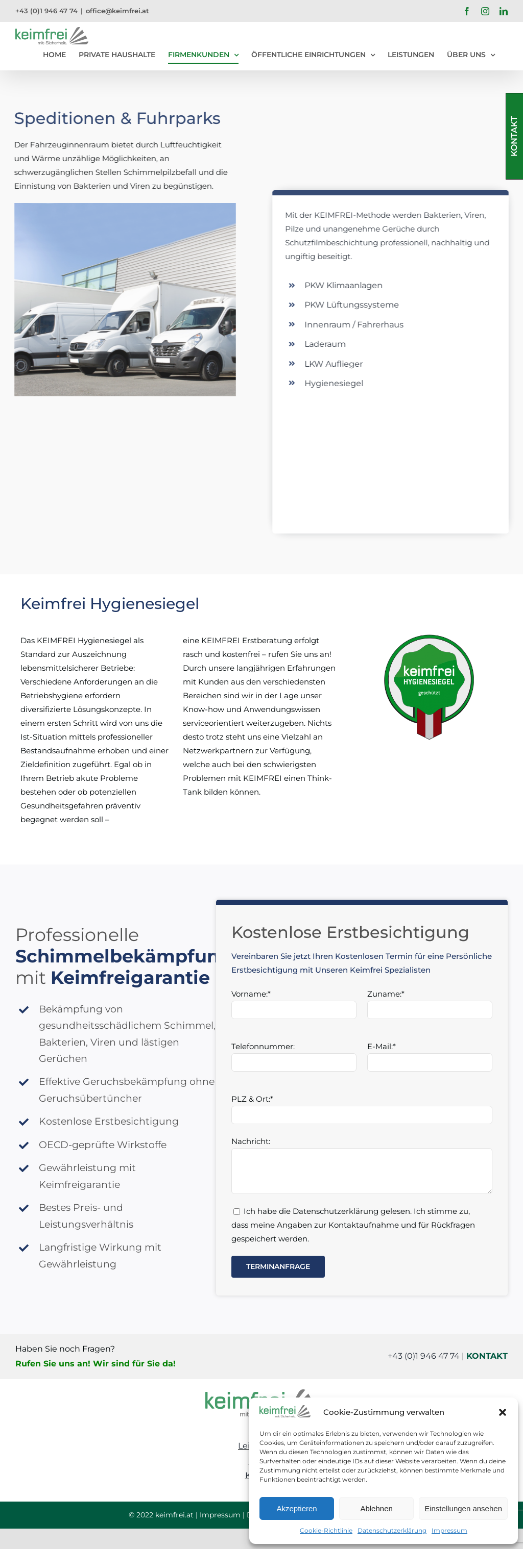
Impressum (449, 1530)
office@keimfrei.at (117, 11)
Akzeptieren (296, 1508)
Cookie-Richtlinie (326, 1530)
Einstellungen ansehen (463, 1508)
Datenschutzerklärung (392, 1530)
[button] (502, 1412)
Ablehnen (376, 1508)
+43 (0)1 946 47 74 (46, 11)
